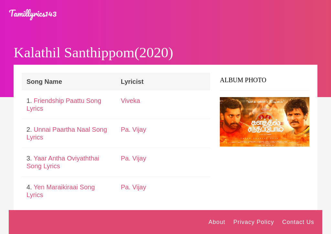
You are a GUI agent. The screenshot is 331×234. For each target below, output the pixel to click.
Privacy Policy (253, 222)
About (216, 222)
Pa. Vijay (133, 129)
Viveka (130, 100)
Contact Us (298, 222)
